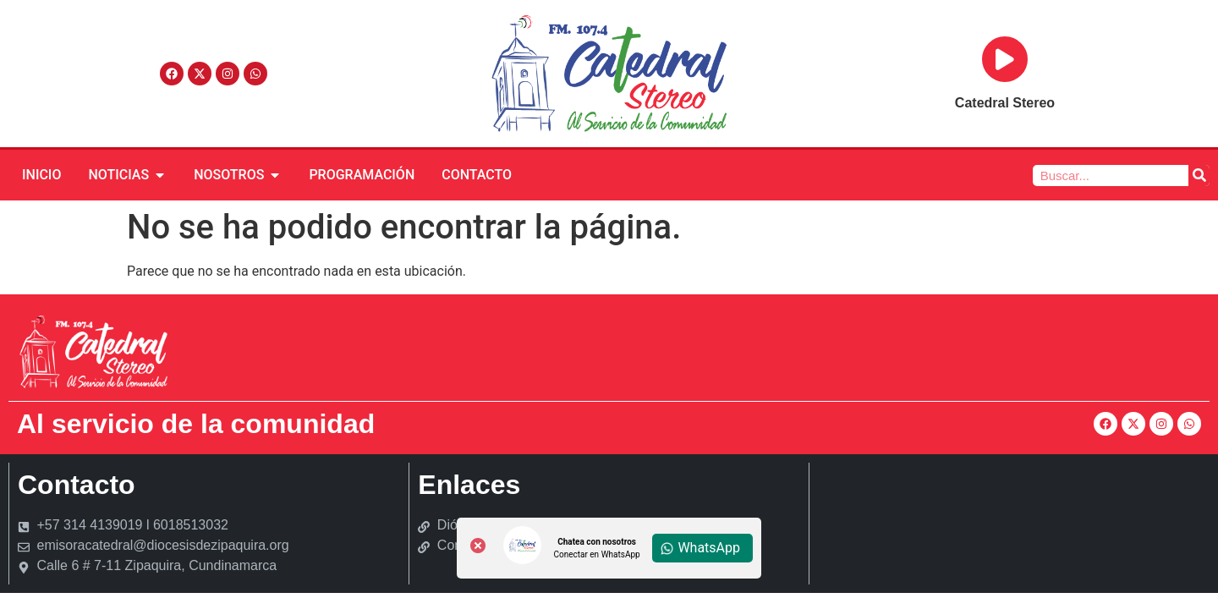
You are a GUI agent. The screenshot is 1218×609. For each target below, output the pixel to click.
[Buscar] (1199, 175)
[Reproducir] (1004, 59)
